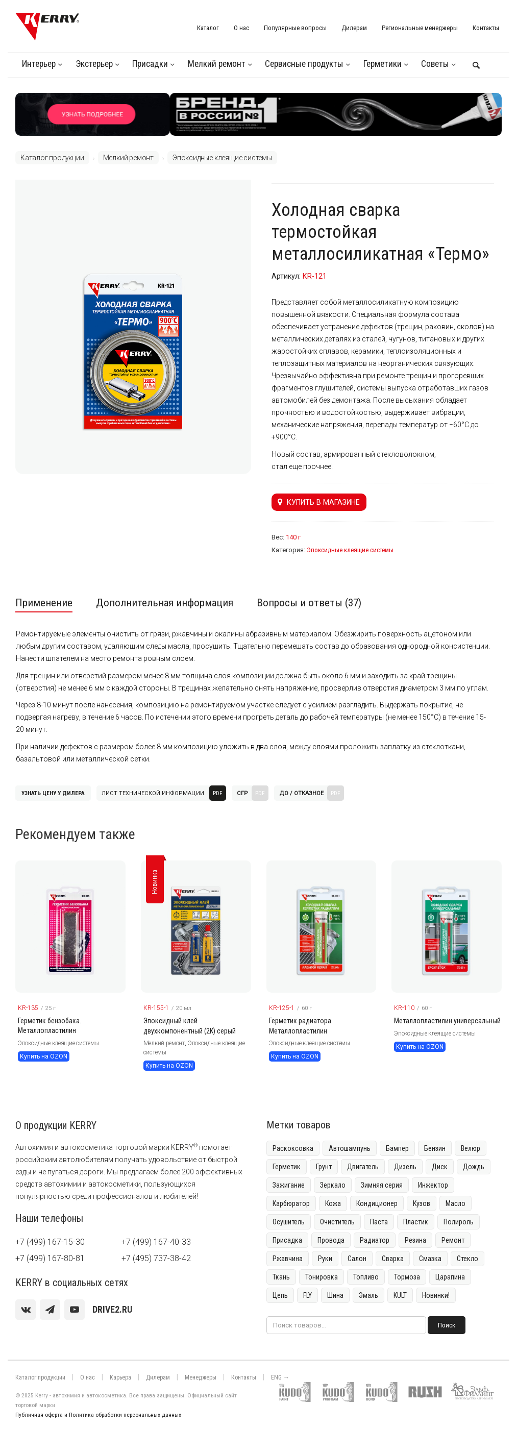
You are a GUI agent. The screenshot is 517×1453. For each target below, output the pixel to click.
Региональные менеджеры (420, 28)
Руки (325, 1258)
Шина (335, 1295)
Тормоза (407, 1277)
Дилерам (354, 28)
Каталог (208, 28)
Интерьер (39, 64)
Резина (415, 1240)
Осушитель (289, 1222)
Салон (357, 1258)
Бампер (397, 1148)
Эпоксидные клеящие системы (222, 158)
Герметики (382, 64)
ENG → (280, 1377)
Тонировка (321, 1277)
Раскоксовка (293, 1148)
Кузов (421, 1203)
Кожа (333, 1203)
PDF (218, 793)
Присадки (150, 64)
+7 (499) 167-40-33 (156, 1242)
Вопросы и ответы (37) (309, 603)
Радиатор (374, 1240)
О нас (241, 28)
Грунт (324, 1167)
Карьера (120, 1377)
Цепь (280, 1295)
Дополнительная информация (164, 603)
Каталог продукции (52, 158)
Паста (379, 1222)
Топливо (366, 1277)
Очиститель (337, 1222)
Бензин (435, 1148)
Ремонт (452, 1240)
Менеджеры (200, 1377)
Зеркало (333, 1185)
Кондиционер (377, 1203)
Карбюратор (291, 1203)
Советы (435, 64)
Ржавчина (288, 1258)
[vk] (25, 1309)
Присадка (287, 1240)
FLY (307, 1295)
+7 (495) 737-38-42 (156, 1258)
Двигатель (363, 1167)
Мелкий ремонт (216, 64)
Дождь (473, 1167)
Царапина (450, 1277)
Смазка (430, 1258)
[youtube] (74, 1309)
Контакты (486, 28)
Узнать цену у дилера (53, 793)
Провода (330, 1240)
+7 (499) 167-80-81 (50, 1258)
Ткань (281, 1277)
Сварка (393, 1258)
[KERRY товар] (70, 926)
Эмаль (368, 1295)
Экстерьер (94, 64)
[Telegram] (50, 1309)
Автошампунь (350, 1148)
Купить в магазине (319, 502)
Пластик (415, 1222)
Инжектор (433, 1185)
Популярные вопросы (295, 28)
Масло (455, 1203)
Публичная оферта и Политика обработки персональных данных (98, 1414)
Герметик (287, 1167)
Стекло (467, 1258)
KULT (400, 1295)
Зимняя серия (382, 1185)
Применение (43, 603)
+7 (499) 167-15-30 (50, 1242)
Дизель (405, 1167)
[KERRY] (47, 26)
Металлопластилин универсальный (447, 1021)
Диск (440, 1167)
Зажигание (289, 1185)
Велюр (470, 1148)
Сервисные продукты (304, 64)
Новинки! (436, 1295)
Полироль (459, 1222)
